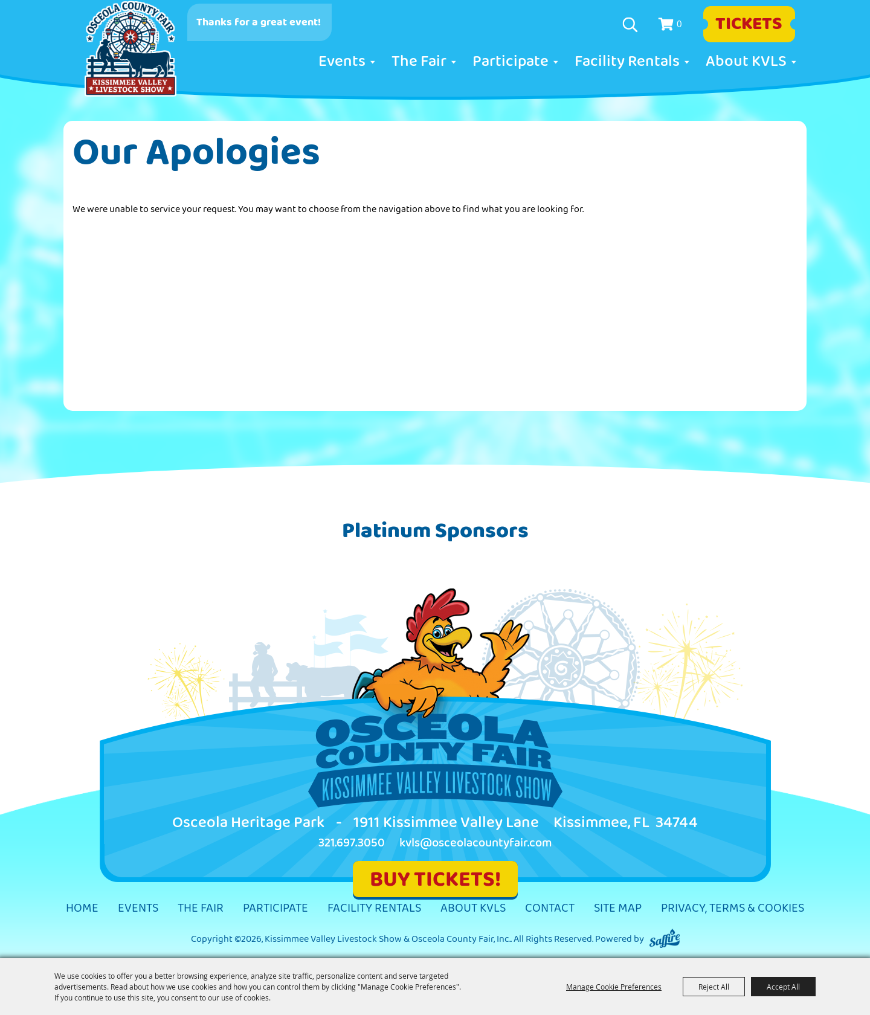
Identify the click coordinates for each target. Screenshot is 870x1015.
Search (631, 25)
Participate (510, 62)
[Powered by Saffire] (664, 939)
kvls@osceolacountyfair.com (475, 843)
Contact (550, 908)
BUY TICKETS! (435, 879)
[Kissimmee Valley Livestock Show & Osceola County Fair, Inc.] (130, 49)
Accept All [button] (783, 986)
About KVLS (746, 62)
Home (82, 908)
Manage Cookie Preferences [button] (614, 986)
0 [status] (679, 24)
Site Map (618, 908)
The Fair (419, 62)
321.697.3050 (351, 843)
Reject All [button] (713, 986)
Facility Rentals (627, 62)
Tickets (748, 24)
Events (342, 62)
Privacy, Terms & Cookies (732, 908)
